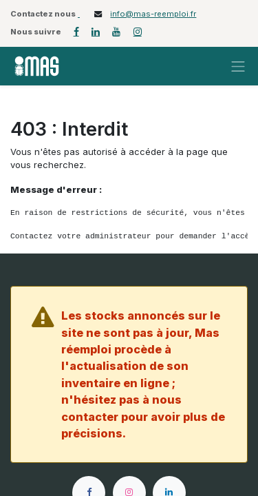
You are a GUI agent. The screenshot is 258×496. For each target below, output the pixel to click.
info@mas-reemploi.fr (153, 14)
